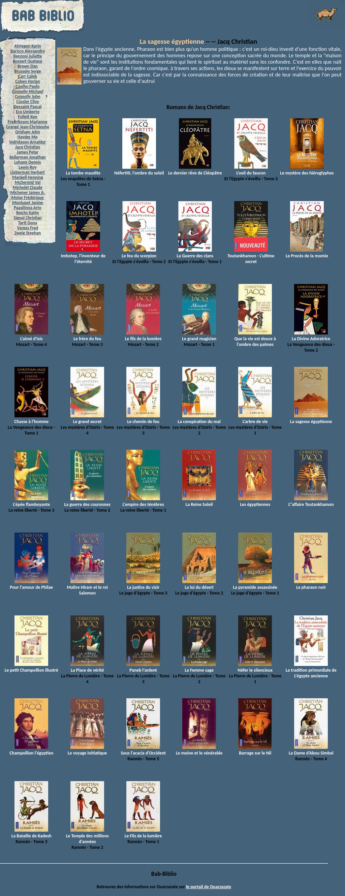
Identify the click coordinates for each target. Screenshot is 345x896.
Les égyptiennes (255, 501)
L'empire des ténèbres (143, 501)
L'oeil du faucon (251, 170)
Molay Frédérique (27, 197)
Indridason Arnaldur (27, 142)
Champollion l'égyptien (31, 750)
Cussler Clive (27, 101)
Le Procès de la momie (307, 253)
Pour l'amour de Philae (31, 584)
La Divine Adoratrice (311, 336)
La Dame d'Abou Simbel (311, 750)
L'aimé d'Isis (31, 336)
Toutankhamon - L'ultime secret (250, 255)
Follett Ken (27, 116)
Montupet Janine (27, 202)
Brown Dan (28, 66)
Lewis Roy (27, 167)
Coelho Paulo (28, 86)
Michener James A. (27, 192)
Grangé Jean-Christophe (27, 126)
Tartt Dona (27, 222)
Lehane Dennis (27, 162)
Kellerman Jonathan (27, 157)
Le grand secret (87, 418)
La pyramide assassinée (255, 584)
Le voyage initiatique (87, 750)
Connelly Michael (27, 91)
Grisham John (27, 131)
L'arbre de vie (255, 418)
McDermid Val (27, 182)
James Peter (28, 152)
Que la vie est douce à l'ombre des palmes (255, 338)
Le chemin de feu (143, 418)
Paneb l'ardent (143, 667)
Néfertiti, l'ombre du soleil (139, 170)
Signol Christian (27, 217)
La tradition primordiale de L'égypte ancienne (311, 670)
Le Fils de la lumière (143, 833)
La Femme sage (199, 667)
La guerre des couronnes (87, 501)
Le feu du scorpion (139, 253)
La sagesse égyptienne (172, 41)
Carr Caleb (27, 76)
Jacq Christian (27, 147)
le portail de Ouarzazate (208, 887)
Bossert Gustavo (27, 61)
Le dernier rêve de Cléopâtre (195, 170)
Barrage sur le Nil (255, 750)
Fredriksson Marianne (28, 121)
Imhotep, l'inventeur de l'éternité (83, 255)
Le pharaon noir (311, 584)
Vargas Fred (27, 227)
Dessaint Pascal (27, 106)
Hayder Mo (28, 136)
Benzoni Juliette (27, 56)
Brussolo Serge (27, 71)
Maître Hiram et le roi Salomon (87, 587)
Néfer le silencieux (255, 667)
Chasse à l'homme (31, 418)
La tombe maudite (83, 170)
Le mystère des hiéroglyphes (307, 170)
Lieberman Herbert (27, 172)
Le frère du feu (87, 336)
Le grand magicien (199, 336)
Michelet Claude (27, 187)
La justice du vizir (143, 584)
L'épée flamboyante (31, 501)
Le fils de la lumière (143, 336)
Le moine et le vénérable (199, 750)
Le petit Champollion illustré (31, 667)
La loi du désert (199, 584)
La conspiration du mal (199, 418)
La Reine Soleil (199, 501)
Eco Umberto (27, 111)
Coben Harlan (27, 81)
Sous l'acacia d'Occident (143, 750)
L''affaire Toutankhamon (311, 501)
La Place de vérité (87, 667)
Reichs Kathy (27, 212)
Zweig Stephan (27, 232)
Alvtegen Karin (27, 46)
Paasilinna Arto (27, 207)
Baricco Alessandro (27, 51)
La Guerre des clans (195, 253)
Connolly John (27, 96)
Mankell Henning (27, 177)
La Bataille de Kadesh (31, 833)
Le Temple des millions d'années (87, 835)
